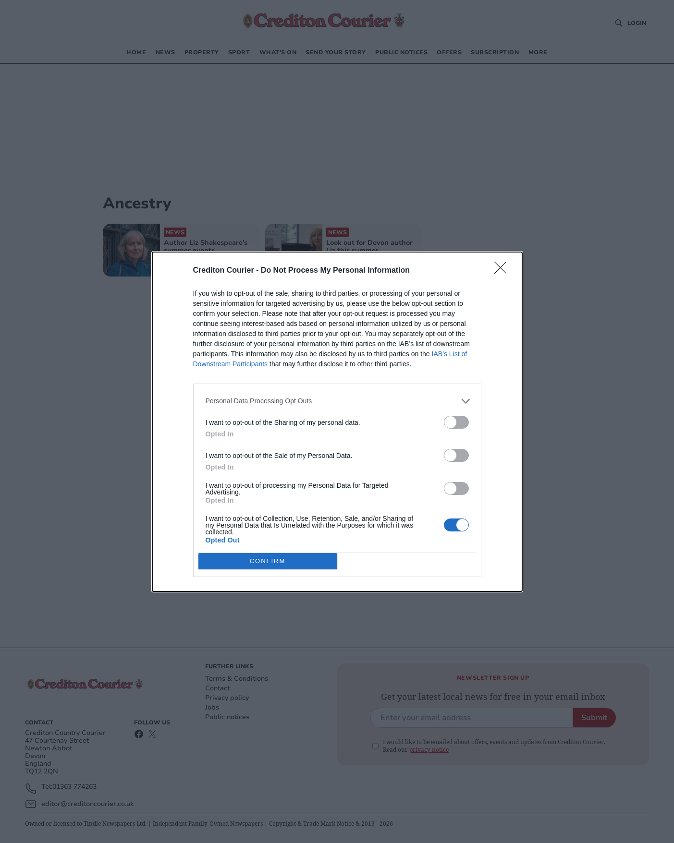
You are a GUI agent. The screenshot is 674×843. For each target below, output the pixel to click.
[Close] (503, 271)
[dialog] (337, 421)
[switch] (456, 422)
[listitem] (337, 401)
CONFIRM (268, 561)
